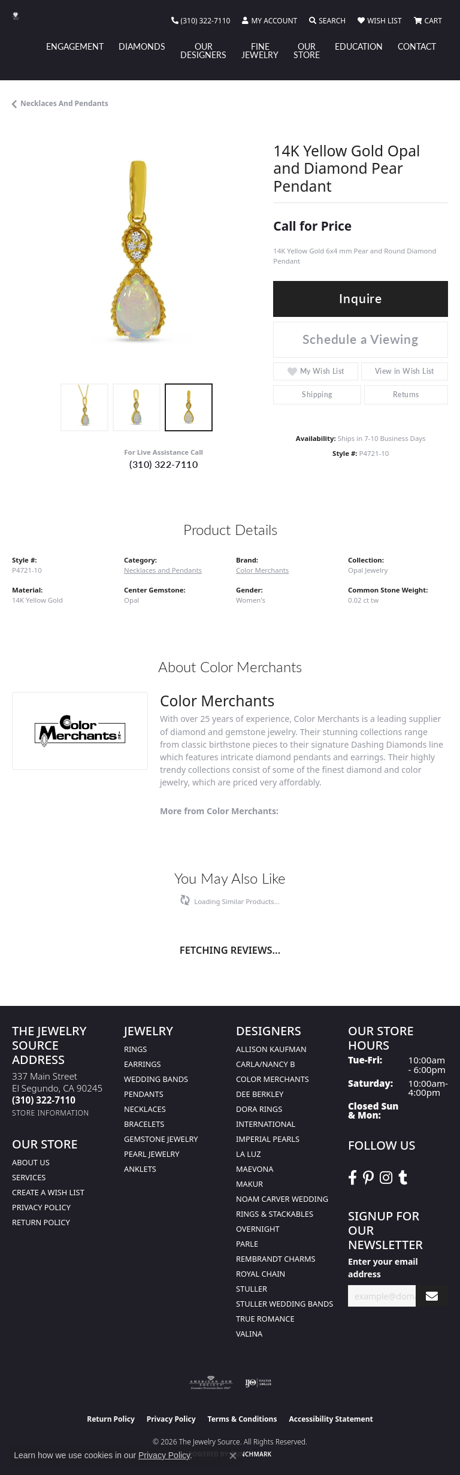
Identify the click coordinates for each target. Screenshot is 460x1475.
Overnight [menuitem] (258, 1228)
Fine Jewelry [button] (260, 50)
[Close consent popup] (233, 1455)
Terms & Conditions (242, 1419)
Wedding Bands (156, 1079)
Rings (135, 1049)
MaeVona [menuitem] (254, 1168)
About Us (31, 1162)
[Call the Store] (43, 1100)
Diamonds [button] (142, 46)
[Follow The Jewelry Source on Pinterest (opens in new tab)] (368, 1178)
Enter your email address (383, 1268)
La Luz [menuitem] (248, 1153)
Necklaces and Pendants (64, 103)
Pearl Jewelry (152, 1153)
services (29, 1177)
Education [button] (359, 46)
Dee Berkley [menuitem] (259, 1094)
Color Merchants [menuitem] (272, 1079)
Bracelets (144, 1124)
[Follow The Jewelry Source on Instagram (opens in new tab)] (386, 1178)
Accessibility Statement (331, 1419)
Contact (417, 46)
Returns (406, 394)
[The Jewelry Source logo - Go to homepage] (21, 16)
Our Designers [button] (203, 50)
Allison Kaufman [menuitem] (271, 1049)
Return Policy (41, 1222)
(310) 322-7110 (163, 464)
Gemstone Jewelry (161, 1139)
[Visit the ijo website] (258, 1383)
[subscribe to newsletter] (432, 1296)
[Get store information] (50, 1113)
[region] (136, 252)
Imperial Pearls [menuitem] (267, 1139)
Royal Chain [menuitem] (260, 1273)
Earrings (142, 1064)
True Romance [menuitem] (265, 1318)
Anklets (140, 1168)
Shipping (317, 394)
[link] (201, 21)
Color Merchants (262, 570)
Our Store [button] (306, 50)
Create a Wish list (48, 1192)
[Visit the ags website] (211, 1383)
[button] (269, 21)
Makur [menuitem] (249, 1183)
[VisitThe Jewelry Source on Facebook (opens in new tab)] (352, 1178)
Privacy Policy (41, 1207)
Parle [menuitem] (247, 1243)
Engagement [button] (75, 46)
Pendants (144, 1094)
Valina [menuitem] (249, 1333)
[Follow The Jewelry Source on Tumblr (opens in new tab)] (402, 1178)
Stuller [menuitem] (251, 1288)
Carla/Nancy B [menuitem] (265, 1064)
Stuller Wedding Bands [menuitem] (284, 1303)
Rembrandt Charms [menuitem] (276, 1258)
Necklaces (145, 1109)
